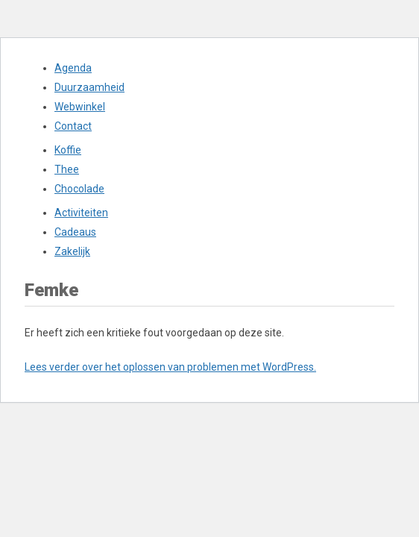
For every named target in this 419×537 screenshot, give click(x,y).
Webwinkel (79, 107)
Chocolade (79, 189)
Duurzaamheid (89, 87)
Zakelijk (72, 251)
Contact (73, 126)
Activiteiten (81, 213)
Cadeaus (75, 232)
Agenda (73, 68)
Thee (66, 169)
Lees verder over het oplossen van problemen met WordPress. (170, 367)
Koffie (67, 150)
